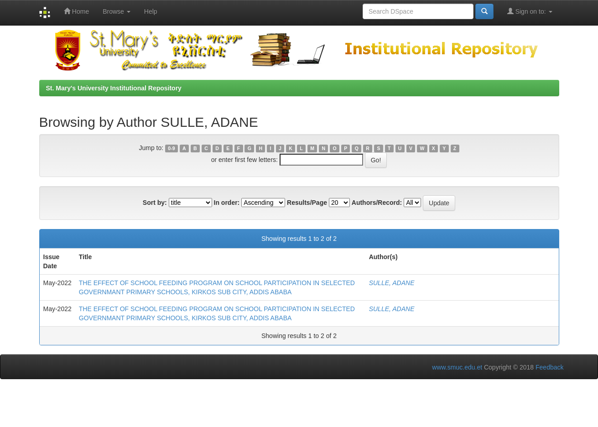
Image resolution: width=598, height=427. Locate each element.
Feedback (549, 367)
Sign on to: (529, 11)
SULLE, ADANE (392, 282)
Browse (116, 11)
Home (76, 11)
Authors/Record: (377, 202)
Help (150, 11)
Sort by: (155, 202)
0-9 (171, 148)
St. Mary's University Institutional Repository (114, 88)
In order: (227, 202)
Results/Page (307, 202)
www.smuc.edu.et (457, 367)
